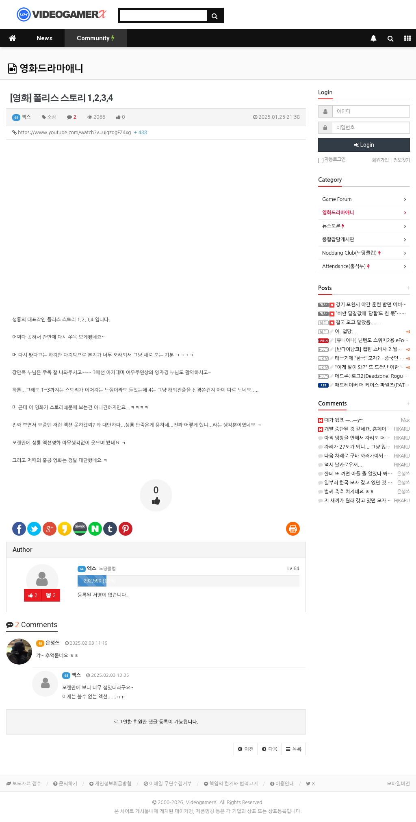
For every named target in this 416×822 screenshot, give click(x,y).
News (44, 38)
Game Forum (337, 199)
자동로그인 (331, 160)
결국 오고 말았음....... (355, 322)
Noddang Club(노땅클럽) (351, 253)
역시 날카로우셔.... (341, 464)
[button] (246, 749)
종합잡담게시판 (338, 239)
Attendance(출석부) (346, 266)
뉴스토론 (333, 226)
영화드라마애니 (46, 69)
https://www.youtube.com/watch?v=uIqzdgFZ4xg (79, 132)
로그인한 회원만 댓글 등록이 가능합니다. (156, 722)
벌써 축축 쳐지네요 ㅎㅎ (346, 491)
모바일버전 (398, 783)
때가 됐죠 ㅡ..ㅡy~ (340, 420)
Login (364, 145)
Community (96, 38)
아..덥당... (342, 331)
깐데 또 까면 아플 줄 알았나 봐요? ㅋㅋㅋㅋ (366, 473)
